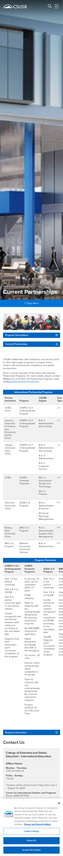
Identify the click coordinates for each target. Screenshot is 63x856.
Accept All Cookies (31, 852)
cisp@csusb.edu (20, 798)
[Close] (59, 805)
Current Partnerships (16, 344)
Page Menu (31, 303)
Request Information (16, 732)
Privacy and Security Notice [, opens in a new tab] (37, 826)
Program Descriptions (16, 335)
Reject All (31, 842)
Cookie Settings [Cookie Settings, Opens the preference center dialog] (31, 833)
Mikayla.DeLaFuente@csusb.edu (22, 381)
